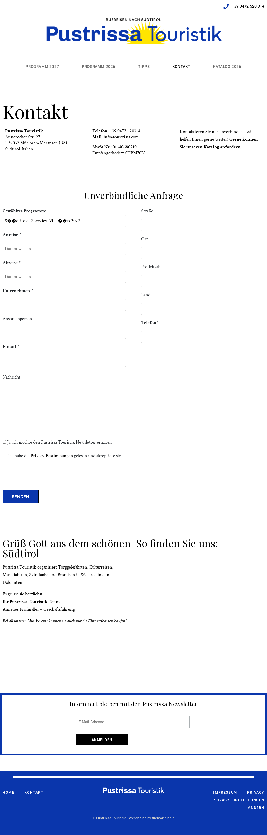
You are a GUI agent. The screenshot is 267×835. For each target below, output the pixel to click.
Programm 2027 (42, 66)
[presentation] (41, 476)
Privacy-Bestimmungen (52, 456)
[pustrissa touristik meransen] (200, 608)
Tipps (144, 66)
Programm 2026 (98, 66)
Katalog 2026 (227, 66)
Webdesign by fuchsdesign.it (151, 818)
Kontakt (181, 66)
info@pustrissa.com (121, 137)
